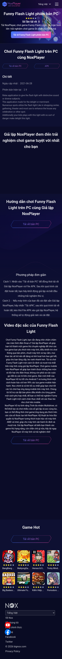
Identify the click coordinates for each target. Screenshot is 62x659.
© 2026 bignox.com (15, 646)
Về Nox (9, 617)
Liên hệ (9, 632)
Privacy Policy (12, 651)
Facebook (10, 637)
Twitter (9, 641)
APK (47, 66)
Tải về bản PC (15, 66)
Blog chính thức (13, 627)
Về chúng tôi (12, 622)
